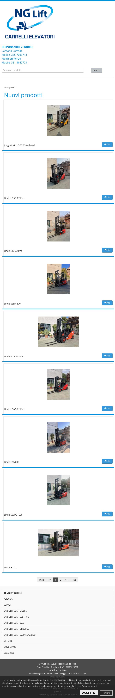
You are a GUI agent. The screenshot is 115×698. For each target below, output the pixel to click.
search (96, 70)
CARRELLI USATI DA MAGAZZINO (20, 634)
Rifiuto (106, 692)
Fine (74, 579)
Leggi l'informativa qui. (87, 686)
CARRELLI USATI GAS (14, 622)
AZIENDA (8, 598)
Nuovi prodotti (10, 87)
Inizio (41, 579)
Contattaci (9, 652)
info (107, 144)
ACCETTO (88, 693)
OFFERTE (8, 640)
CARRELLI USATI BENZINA (16, 628)
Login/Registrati (13, 592)
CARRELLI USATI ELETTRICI (16, 616)
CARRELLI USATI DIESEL (15, 610)
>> (66, 579)
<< (49, 579)
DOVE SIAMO (10, 646)
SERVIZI (7, 604)
